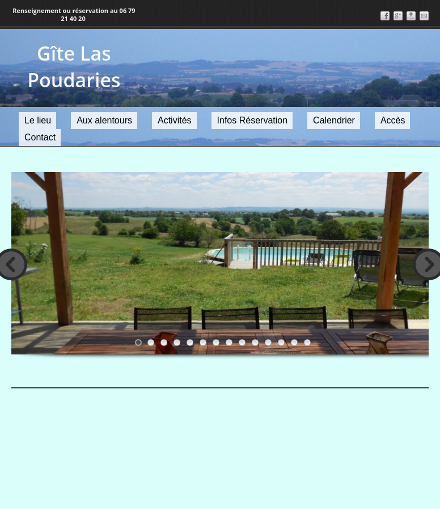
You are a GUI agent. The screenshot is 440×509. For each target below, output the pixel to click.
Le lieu (37, 120)
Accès (392, 120)
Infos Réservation (252, 120)
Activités (175, 120)
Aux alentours (104, 120)
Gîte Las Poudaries (73, 66)
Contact (40, 137)
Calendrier (334, 120)
